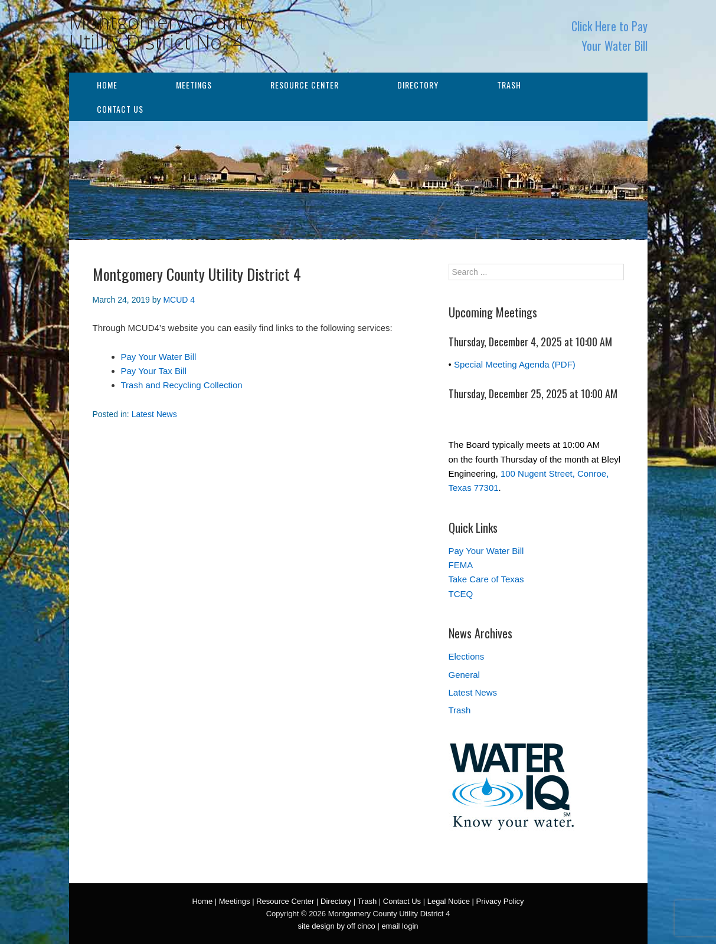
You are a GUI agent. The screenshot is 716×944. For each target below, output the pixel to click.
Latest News (154, 414)
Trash (509, 84)
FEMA (461, 565)
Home (107, 84)
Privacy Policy (500, 901)
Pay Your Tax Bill (154, 371)
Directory (418, 84)
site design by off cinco (336, 926)
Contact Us (120, 109)
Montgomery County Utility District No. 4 (162, 31)
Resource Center (304, 84)
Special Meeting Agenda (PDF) (515, 364)
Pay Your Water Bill (159, 357)
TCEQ (461, 594)
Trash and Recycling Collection (182, 385)
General (464, 675)
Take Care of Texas (486, 579)
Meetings (194, 84)
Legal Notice (448, 901)
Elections (467, 656)
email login (399, 926)
